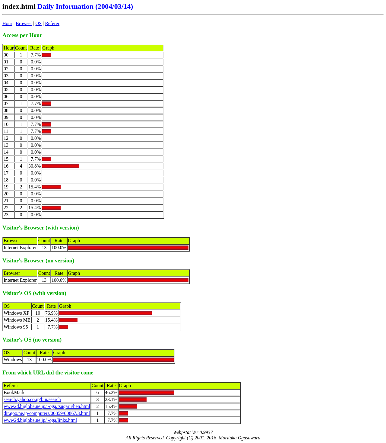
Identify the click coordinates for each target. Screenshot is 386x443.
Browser (24, 23)
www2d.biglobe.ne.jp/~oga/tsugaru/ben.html (47, 406)
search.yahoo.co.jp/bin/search (32, 399)
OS (39, 23)
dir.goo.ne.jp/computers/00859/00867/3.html (47, 413)
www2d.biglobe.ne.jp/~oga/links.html (40, 420)
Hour (7, 23)
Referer (52, 23)
